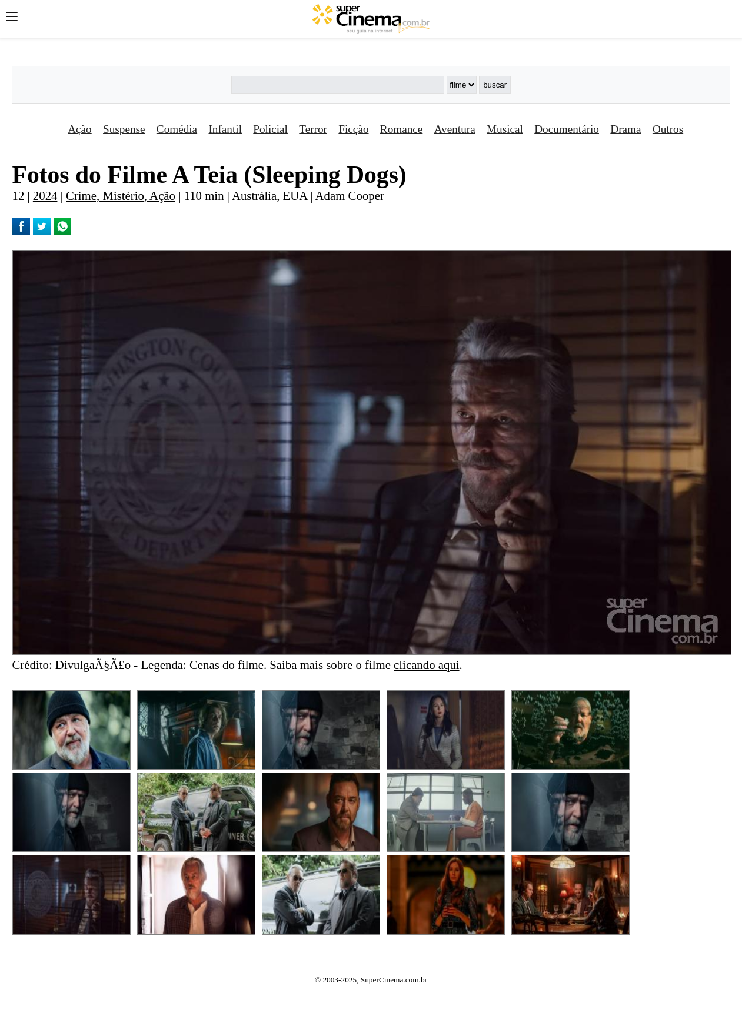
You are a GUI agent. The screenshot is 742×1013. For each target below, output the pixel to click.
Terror (313, 129)
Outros (668, 129)
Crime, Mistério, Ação (120, 195)
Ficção (353, 129)
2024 (45, 195)
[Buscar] (337, 85)
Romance (401, 129)
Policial (270, 129)
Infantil (224, 129)
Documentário (566, 129)
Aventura (454, 129)
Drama (625, 129)
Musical (505, 129)
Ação (79, 129)
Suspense (124, 129)
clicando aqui (426, 664)
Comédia (177, 129)
